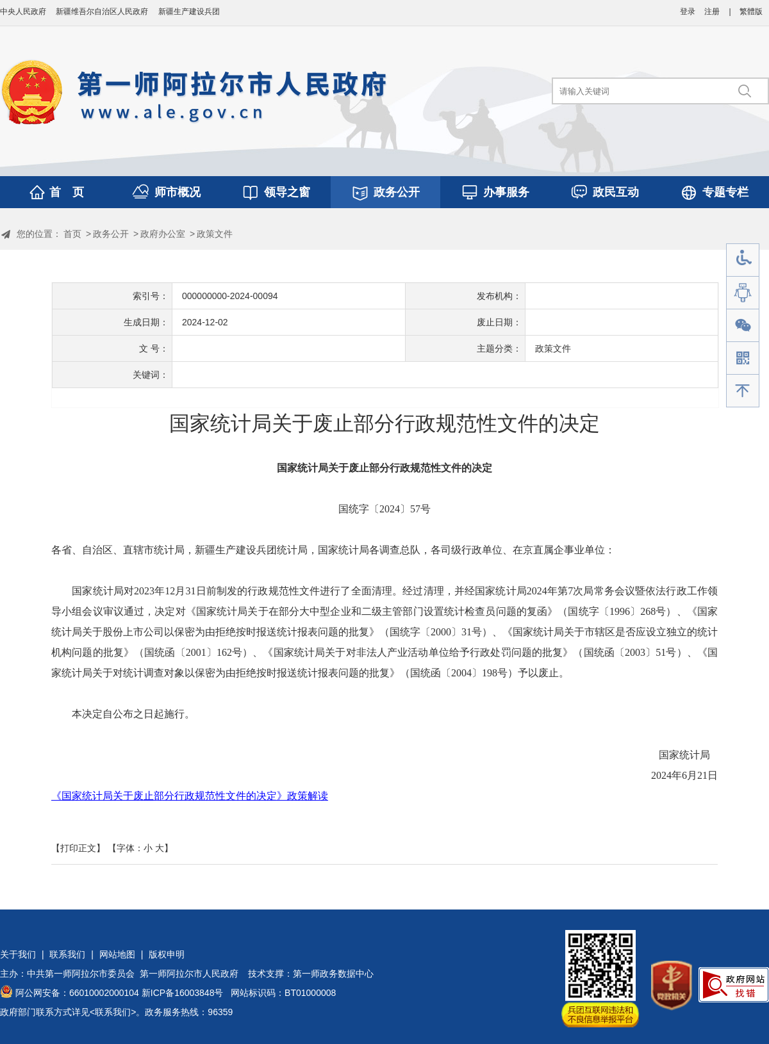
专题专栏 (725, 192)
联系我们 (67, 954)
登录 (687, 11)
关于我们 (18, 954)
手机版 (743, 358)
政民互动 (616, 192)
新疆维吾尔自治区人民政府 (102, 11)
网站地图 (117, 954)
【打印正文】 (78, 848)
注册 (712, 11)
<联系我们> (113, 1012)
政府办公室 (162, 234)
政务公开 (397, 192)
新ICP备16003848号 (183, 993)
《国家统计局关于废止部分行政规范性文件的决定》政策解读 (189, 795)
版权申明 (167, 954)
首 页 (66, 192)
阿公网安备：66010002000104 (77, 993)
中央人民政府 (23, 11)
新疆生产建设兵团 (189, 11)
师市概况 (177, 192)
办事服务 (506, 192)
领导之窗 (287, 192)
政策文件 (215, 234)
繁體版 (751, 11)
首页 (72, 234)
